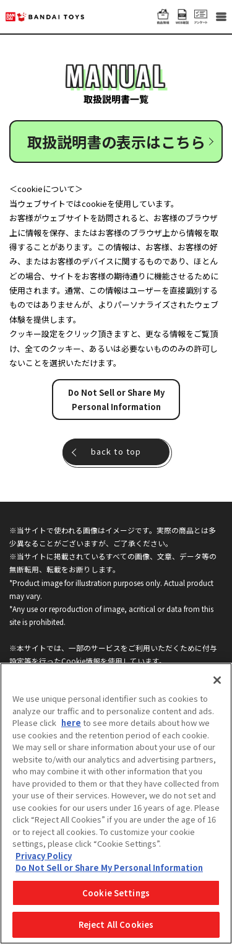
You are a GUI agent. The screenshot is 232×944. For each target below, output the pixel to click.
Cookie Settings (116, 893)
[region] (116, 803)
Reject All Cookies (116, 924)
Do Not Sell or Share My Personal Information (116, 400)
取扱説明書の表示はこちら (116, 141)
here (71, 722)
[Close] (217, 680)
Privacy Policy (43, 856)
